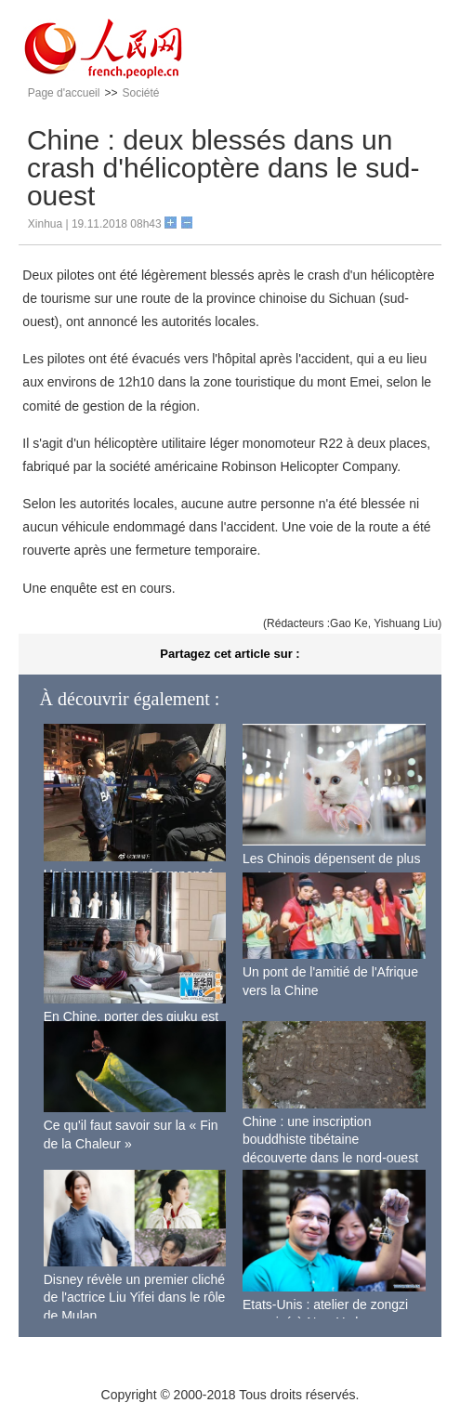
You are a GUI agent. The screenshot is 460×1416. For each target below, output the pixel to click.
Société (140, 92)
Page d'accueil (64, 92)
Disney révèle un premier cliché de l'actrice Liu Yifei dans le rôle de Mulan (135, 1297)
